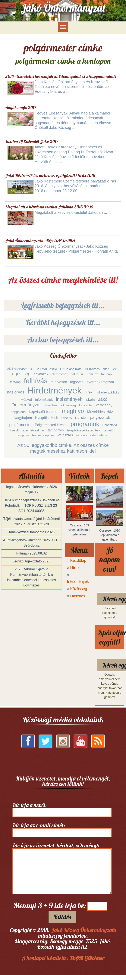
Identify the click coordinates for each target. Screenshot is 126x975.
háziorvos (15, 392)
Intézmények (78, 581)
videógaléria (98, 435)
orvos (66, 417)
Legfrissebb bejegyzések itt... (63, 305)
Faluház (92, 374)
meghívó (73, 411)
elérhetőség (59, 374)
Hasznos (77, 596)
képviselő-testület (44, 412)
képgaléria (18, 412)
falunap (106, 374)
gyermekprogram (100, 382)
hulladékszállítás (107, 392)
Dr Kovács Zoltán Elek (100, 369)
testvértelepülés (43, 435)
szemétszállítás (34, 430)
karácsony (104, 405)
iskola (90, 400)
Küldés (62, 917)
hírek (88, 392)
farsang (15, 382)
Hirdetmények (55, 390)
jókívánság (68, 405)
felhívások (59, 382)
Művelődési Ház (100, 412)
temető (109, 430)
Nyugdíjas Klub (46, 418)
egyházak (41, 374)
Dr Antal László (46, 369)
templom (23, 435)
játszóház (50, 405)
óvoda (81, 417)
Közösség (78, 589)
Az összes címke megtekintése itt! (63, 279)
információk (44, 399)
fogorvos (76, 382)
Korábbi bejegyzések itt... (63, 322)
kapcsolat (85, 405)
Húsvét (26, 400)
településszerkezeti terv (84, 430)
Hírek (74, 568)
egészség (21, 373)
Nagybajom (23, 418)
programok (84, 424)
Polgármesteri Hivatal (51, 425)
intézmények (69, 399)
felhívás (35, 381)
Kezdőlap (78, 560)
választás (65, 435)
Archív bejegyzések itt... (63, 339)
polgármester (20, 425)
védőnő (81, 435)
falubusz (78, 374)
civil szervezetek (19, 369)
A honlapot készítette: (63, 957)
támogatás (56, 430)
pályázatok (100, 417)
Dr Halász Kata (71, 369)
